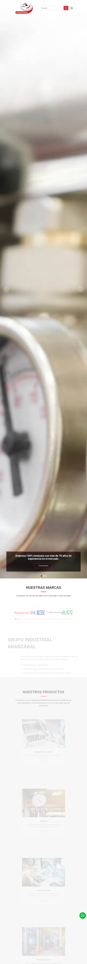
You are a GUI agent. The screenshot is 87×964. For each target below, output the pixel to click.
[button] (6, 289)
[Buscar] (52, 8)
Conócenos (43, 566)
